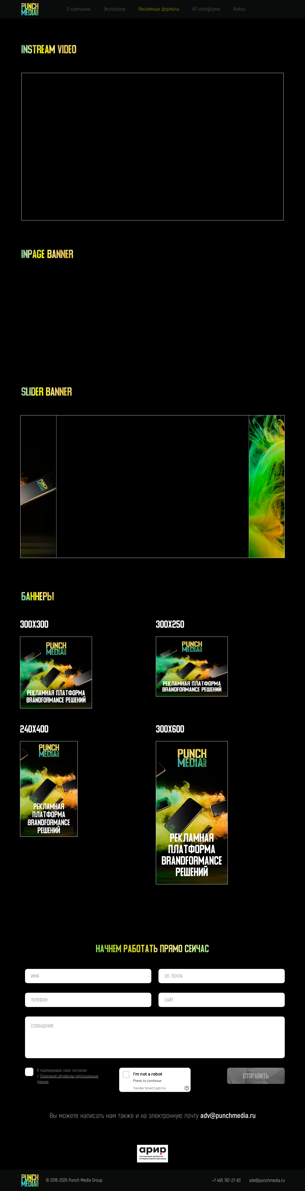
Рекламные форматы (158, 9)
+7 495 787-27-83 (226, 1180)
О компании (78, 9)
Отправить (256, 1076)
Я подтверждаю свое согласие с (67, 1076)
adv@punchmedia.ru (228, 1115)
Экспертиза (114, 9)
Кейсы (239, 9)
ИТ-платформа (206, 9)
